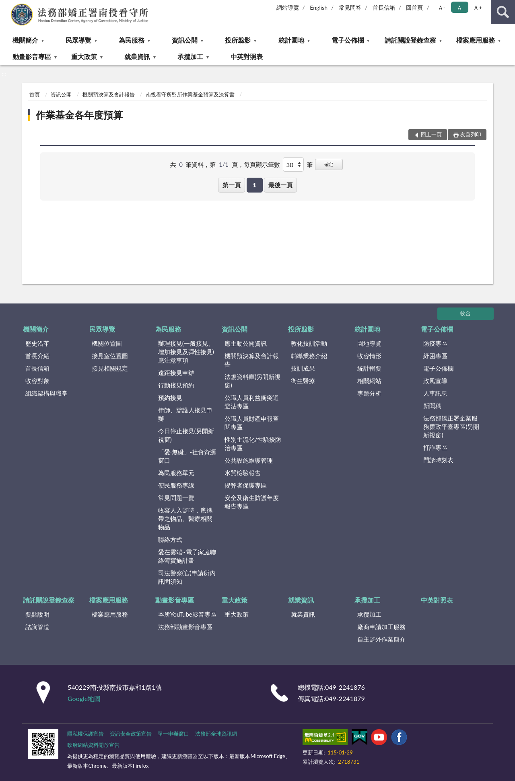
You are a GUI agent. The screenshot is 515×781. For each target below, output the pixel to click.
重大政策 (84, 56)
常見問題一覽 (176, 497)
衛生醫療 (303, 380)
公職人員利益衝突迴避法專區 (252, 402)
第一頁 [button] (231, 185)
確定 (328, 164)
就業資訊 (137, 56)
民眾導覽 (78, 40)
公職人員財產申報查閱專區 (252, 422)
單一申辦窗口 (173, 733)
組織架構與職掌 (46, 393)
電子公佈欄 (348, 40)
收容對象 (37, 380)
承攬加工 (190, 56)
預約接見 (170, 397)
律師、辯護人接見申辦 (185, 414)
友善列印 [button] (470, 134)
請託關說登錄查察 (410, 40)
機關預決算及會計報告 (108, 94)
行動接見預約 (176, 385)
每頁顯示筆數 (262, 164)
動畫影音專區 (31, 56)
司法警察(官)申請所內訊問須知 (187, 577)
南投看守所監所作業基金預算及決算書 (190, 94)
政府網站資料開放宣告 (93, 745)
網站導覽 (287, 7)
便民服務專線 (176, 485)
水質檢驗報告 (243, 472)
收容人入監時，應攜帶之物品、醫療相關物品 (185, 518)
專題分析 (369, 393)
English (319, 7)
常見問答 (350, 7)
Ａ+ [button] (477, 7)
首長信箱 (384, 7)
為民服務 (131, 40)
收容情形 (369, 355)
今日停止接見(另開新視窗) (186, 435)
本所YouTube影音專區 (187, 614)
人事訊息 (435, 393)
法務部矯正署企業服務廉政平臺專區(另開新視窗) (451, 426)
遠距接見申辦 (176, 372)
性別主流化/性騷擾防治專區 (253, 443)
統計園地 (291, 40)
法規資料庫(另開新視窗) (252, 381)
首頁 (34, 94)
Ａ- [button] (441, 7)
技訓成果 (303, 368)
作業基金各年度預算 (79, 115)
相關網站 (369, 380)
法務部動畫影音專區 (185, 626)
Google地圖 (84, 698)
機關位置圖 (107, 343)
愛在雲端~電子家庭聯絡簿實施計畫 (187, 556)
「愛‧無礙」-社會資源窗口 (187, 456)
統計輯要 (369, 368)
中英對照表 (247, 56)
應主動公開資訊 (246, 343)
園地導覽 (369, 343)
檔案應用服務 (475, 40)
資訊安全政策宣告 (131, 733)
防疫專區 (435, 343)
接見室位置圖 (110, 355)
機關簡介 (25, 40)
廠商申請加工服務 (381, 626)
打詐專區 (435, 447)
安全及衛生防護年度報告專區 (252, 502)
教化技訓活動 (309, 343)
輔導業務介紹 (309, 355)
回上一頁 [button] (431, 134)
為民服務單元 (176, 472)
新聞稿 (432, 405)
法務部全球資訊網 (216, 733)
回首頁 (414, 7)
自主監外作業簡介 (381, 639)
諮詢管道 (37, 626)
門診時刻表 (438, 459)
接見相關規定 (110, 368)
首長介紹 (37, 355)
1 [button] (254, 185)
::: (6, 6)
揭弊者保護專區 (246, 485)
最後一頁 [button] (280, 185)
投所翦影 (238, 40)
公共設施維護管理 (249, 460)
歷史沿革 (37, 343)
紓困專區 (435, 355)
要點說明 (37, 614)
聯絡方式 (170, 539)
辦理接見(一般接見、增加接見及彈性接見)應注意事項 (186, 352)
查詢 (503, 12)
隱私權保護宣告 (85, 733)
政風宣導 (435, 380)
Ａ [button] (459, 7)
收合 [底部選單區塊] (465, 313)
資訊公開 (185, 40)
